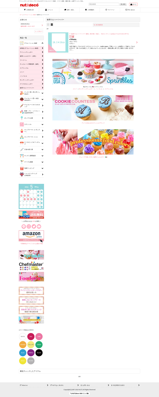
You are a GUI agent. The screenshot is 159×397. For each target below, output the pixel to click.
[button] (69, 10)
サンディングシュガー (86, 89)
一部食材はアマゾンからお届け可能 (31, 243)
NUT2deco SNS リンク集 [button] (79, 393)
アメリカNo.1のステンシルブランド (93, 123)
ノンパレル (98, 89)
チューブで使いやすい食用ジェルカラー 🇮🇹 (93, 157)
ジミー (75, 89)
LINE (33, 221)
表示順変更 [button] (98, 25)
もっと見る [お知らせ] (38, 31)
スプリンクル (109, 89)
